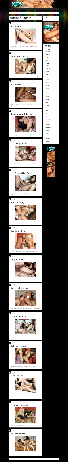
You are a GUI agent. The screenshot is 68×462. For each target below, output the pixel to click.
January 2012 (48, 110)
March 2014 (47, 91)
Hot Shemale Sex (16, 84)
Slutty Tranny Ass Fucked (19, 346)
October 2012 (48, 102)
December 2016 (48, 71)
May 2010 (47, 133)
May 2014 (47, 88)
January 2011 (48, 121)
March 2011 (47, 118)
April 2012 (47, 105)
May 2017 (47, 63)
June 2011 (47, 113)
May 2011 (47, 115)
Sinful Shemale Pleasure (18, 231)
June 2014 (47, 87)
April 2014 (47, 90)
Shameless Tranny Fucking (19, 316)
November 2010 (48, 124)
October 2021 (48, 54)
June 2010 (47, 132)
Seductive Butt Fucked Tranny (20, 288)
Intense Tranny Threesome (19, 143)
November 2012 (48, 101)
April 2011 (47, 116)
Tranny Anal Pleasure (17, 259)
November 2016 (48, 73)
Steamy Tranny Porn (17, 375)
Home (11, 9)
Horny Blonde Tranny (17, 202)
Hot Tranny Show (16, 26)
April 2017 (47, 65)
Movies (15, 9)
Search (47, 17)
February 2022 (48, 48)
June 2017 (47, 62)
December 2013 (48, 96)
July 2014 (47, 85)
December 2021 (48, 51)
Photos (19, 9)
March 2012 (47, 107)
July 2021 (47, 59)
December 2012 (48, 99)
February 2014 (48, 93)
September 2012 (48, 104)
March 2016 (47, 82)
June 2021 (47, 60)
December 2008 (48, 138)
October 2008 (48, 141)
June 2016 (47, 77)
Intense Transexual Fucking (19, 405)
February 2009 (48, 135)
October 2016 (48, 74)
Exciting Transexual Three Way (20, 173)
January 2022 (48, 49)
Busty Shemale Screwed (18, 433)
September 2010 (48, 127)
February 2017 (48, 68)
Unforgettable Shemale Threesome (22, 114)
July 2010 (47, 130)
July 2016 (47, 76)
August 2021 (48, 57)
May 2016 (47, 79)
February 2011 (48, 119)
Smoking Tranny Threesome (20, 56)
